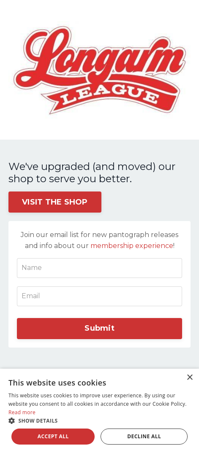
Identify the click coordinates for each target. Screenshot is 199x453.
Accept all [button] (53, 436)
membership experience (131, 246)
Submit (99, 328)
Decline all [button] (144, 436)
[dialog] (99, 411)
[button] (99, 420)
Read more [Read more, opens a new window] (21, 412)
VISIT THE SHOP (55, 202)
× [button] (189, 378)
